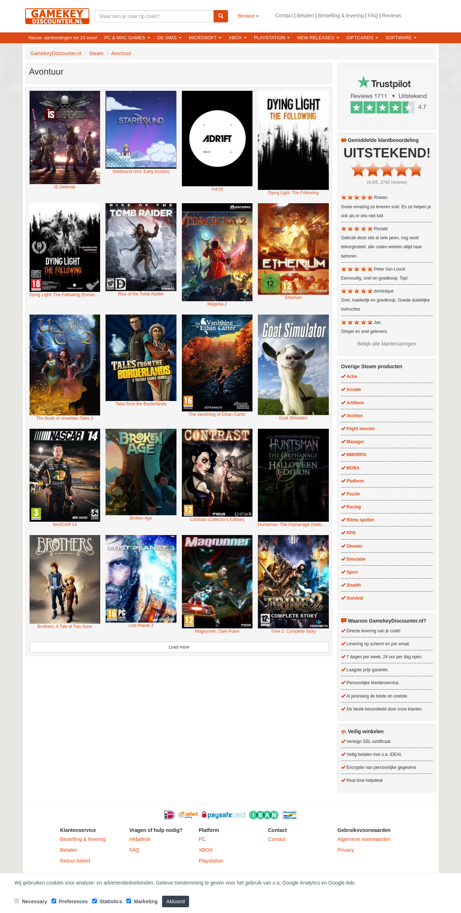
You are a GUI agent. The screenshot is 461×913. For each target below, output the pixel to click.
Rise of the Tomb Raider (141, 294)
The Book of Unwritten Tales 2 (64, 418)
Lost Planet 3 (141, 625)
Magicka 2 (217, 304)
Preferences (70, 901)
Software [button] (401, 37)
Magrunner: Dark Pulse (217, 631)
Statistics (107, 901)
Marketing (142, 901)
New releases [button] (318, 37)
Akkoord (175, 901)
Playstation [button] (272, 37)
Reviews (391, 15)
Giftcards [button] (362, 37)
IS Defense (64, 187)
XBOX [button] (238, 37)
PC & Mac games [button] (127, 37)
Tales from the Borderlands (140, 403)
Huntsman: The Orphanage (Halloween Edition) (293, 524)
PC (202, 839)
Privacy (345, 850)
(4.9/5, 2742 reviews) (387, 182)
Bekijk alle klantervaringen (386, 344)
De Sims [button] (169, 37)
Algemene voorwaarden (364, 839)
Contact (284, 15)
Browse (248, 16)
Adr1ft (217, 189)
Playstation (211, 861)
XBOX (206, 850)
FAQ (373, 15)
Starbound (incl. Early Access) (141, 171)
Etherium (293, 297)
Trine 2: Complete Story (293, 631)
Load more (179, 647)
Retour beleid (75, 861)
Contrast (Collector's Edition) (217, 519)
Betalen (305, 15)
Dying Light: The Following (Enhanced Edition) (65, 294)
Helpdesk (139, 839)
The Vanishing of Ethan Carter (217, 414)
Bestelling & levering (341, 15)
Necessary (30, 901)
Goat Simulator (293, 417)
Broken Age (141, 518)
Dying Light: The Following (293, 192)
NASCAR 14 (65, 524)
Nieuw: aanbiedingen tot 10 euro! (62, 37)
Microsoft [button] (205, 37)
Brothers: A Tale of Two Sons (64, 626)
